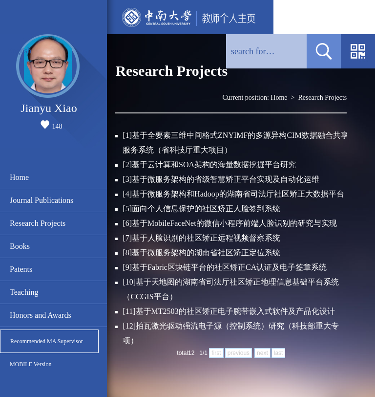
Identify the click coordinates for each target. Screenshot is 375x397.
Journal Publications (41, 200)
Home (19, 177)
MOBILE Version (30, 364)
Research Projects (37, 223)
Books (20, 246)
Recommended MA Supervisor (46, 341)
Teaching (24, 292)
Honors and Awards (40, 315)
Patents (21, 269)
